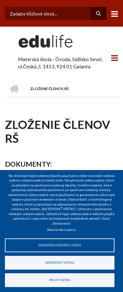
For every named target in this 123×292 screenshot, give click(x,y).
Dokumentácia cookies (61, 229)
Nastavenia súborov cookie (59, 245)
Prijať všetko (59, 280)
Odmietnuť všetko (59, 262)
